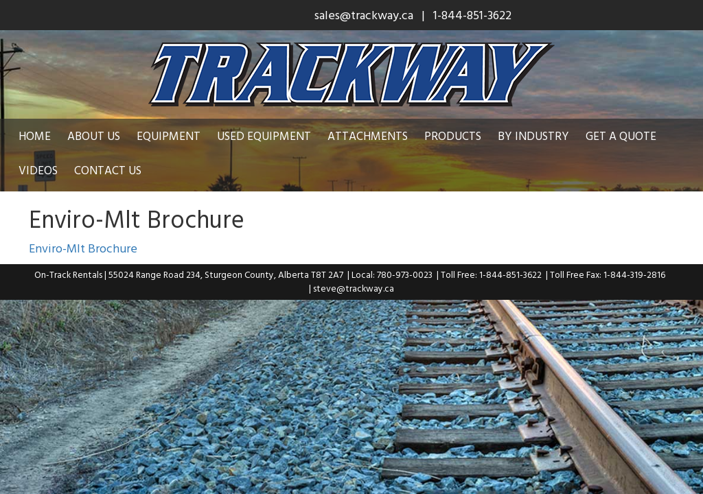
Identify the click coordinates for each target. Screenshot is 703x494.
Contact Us (107, 169)
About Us (93, 135)
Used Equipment (264, 135)
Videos (38, 169)
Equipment (168, 135)
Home (35, 135)
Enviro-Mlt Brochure (83, 248)
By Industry (533, 135)
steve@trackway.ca (353, 288)
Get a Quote (621, 135)
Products (452, 135)
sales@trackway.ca (363, 14)
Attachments (367, 135)
